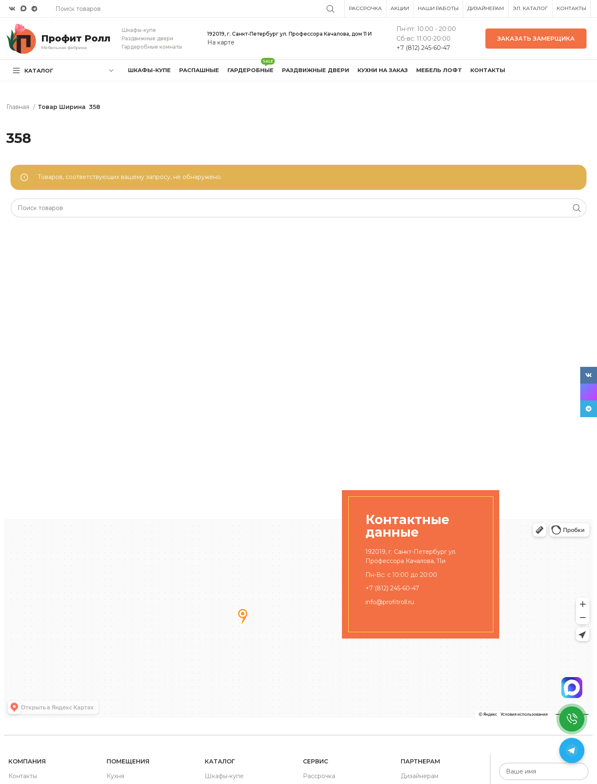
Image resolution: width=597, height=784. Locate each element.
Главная (18, 107)
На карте (221, 42)
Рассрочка (319, 776)
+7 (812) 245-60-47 (423, 48)
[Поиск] (298, 208)
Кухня (115, 776)
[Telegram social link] (34, 8)
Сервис (315, 761)
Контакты (22, 776)
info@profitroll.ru (389, 602)
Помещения (128, 761)
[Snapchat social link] (23, 8)
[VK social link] (12, 8)
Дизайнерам (419, 776)
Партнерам (420, 761)
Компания (27, 761)
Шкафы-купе (224, 776)
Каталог (220, 761)
